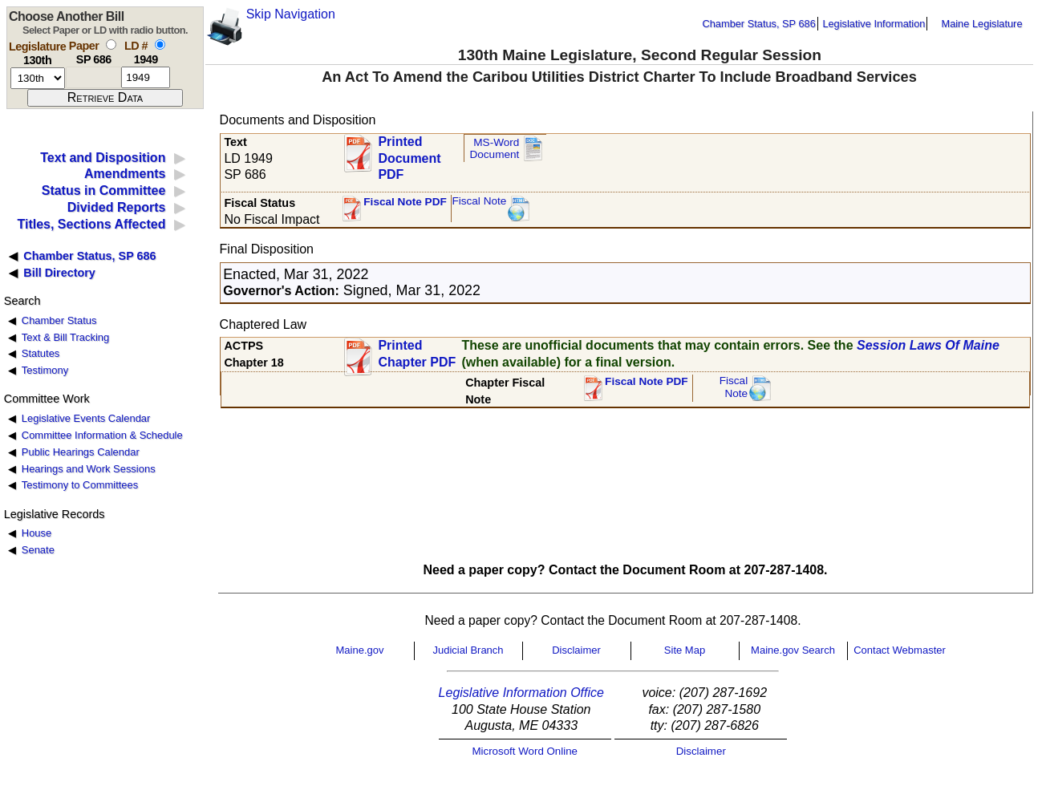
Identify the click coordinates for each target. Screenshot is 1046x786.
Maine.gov (360, 650)
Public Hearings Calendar (81, 452)
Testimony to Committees (80, 485)
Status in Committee (104, 190)
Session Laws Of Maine (928, 345)
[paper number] (93, 77)
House (36, 533)
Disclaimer (576, 650)
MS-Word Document (494, 148)
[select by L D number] (160, 44)
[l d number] (145, 77)
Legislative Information (873, 24)
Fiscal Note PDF (405, 202)
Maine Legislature (981, 24)
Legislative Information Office (521, 692)
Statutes (41, 353)
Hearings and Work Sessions (89, 469)
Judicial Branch (467, 650)
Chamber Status (59, 320)
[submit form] (105, 98)
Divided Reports (116, 207)
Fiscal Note (479, 201)
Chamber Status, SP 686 (759, 24)
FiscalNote (734, 387)
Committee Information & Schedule (102, 435)
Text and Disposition (102, 157)
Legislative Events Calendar (86, 418)
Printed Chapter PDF (417, 353)
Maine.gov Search (793, 650)
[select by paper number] (111, 44)
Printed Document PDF (409, 153)
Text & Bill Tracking (65, 337)
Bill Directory (59, 272)
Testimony (45, 370)
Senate (38, 550)
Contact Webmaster (899, 650)
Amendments (124, 173)
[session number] (37, 78)
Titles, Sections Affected (91, 224)
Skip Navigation (290, 14)
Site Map (684, 650)
